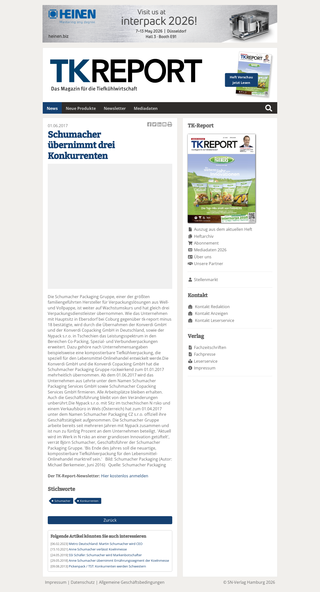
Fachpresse (205, 354)
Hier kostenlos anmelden (124, 476)
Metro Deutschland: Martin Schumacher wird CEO (105, 543)
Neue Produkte (81, 108)
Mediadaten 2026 (210, 250)
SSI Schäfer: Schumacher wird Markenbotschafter (105, 555)
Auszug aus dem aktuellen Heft (223, 229)
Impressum (205, 368)
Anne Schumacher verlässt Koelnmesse (98, 549)
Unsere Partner (208, 263)
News (52, 108)
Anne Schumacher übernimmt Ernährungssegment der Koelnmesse (119, 560)
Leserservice (206, 361)
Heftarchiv (204, 236)
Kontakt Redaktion (212, 306)
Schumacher (62, 501)
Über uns (203, 257)
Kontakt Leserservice (214, 320)
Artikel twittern (154, 125)
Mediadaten (146, 108)
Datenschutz (83, 582)
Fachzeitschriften (210, 347)
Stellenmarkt (206, 279)
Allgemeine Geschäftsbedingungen (131, 582)
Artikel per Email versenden (164, 125)
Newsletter (115, 108)
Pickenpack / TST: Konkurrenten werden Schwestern (107, 566)
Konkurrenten (89, 501)
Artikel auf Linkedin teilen (159, 125)
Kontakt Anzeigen (211, 313)
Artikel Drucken (169, 125)
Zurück (110, 520)
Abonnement (206, 243)
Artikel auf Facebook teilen (149, 125)
